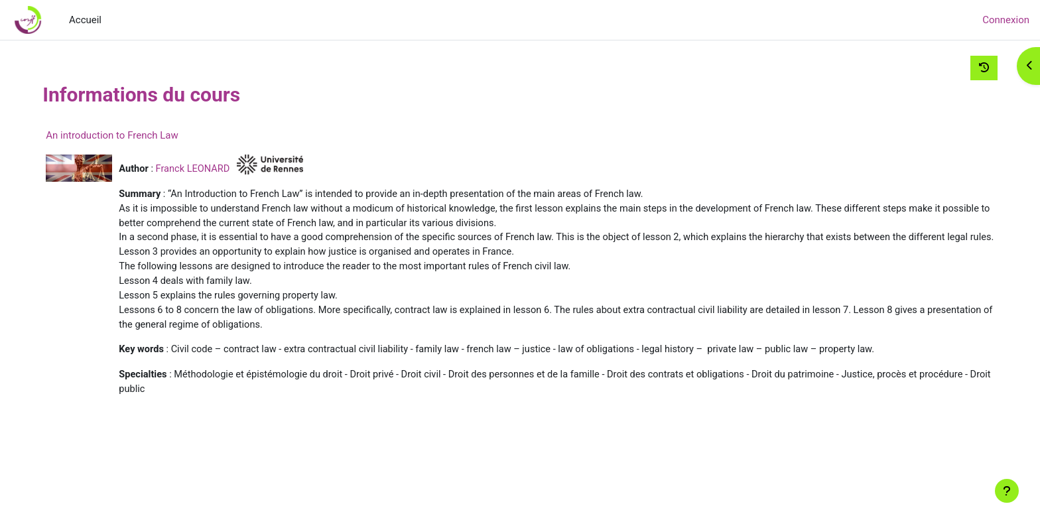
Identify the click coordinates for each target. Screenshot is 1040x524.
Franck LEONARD (218, 168)
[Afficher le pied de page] (1007, 491)
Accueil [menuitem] (85, 20)
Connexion (1005, 20)
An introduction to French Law (136, 135)
